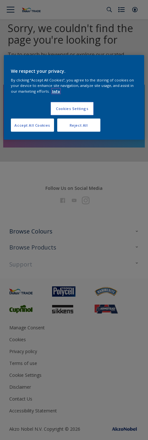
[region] (74, 97)
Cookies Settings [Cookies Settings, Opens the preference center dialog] (72, 108)
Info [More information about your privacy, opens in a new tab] (56, 91)
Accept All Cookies (32, 125)
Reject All (79, 125)
